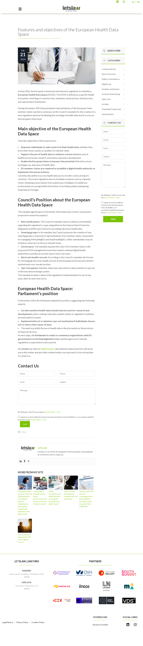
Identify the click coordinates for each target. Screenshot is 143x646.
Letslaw (105, 104)
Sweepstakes (108, 114)
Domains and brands (110, 89)
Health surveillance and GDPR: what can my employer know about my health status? (55, 497)
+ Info (58, 412)
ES (133, 2)
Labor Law (106, 99)
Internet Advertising (111, 94)
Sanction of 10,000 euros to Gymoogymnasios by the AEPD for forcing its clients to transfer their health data (86, 498)
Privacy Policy (50, 412)
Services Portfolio (100, 624)
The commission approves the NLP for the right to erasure (24, 538)
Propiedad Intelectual (111, 109)
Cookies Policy (38, 622)
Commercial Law (109, 69)
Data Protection (109, 74)
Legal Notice (7, 622)
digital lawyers (48, 348)
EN (138, 2)
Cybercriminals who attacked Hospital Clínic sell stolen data (71, 495)
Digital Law (106, 84)
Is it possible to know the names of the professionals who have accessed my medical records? (40, 497)
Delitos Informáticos (111, 79)
